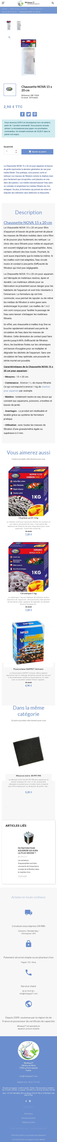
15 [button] (28, 811)
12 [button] (47, 807)
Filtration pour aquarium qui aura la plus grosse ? (28, 850)
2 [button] (10, 807)
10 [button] (39, 807)
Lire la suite (22, 876)
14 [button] (25, 811)
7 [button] (28, 807)
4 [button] (17, 807)
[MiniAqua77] (28, 3)
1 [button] (6, 807)
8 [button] (32, 807)
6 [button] (25, 807)
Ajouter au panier (37, 151)
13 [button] (50, 807)
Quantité (8, 147)
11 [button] (43, 807)
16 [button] (32, 811)
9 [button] (36, 807)
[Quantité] (10, 151)
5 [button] (21, 807)
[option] (9, 25)
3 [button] (14, 807)
